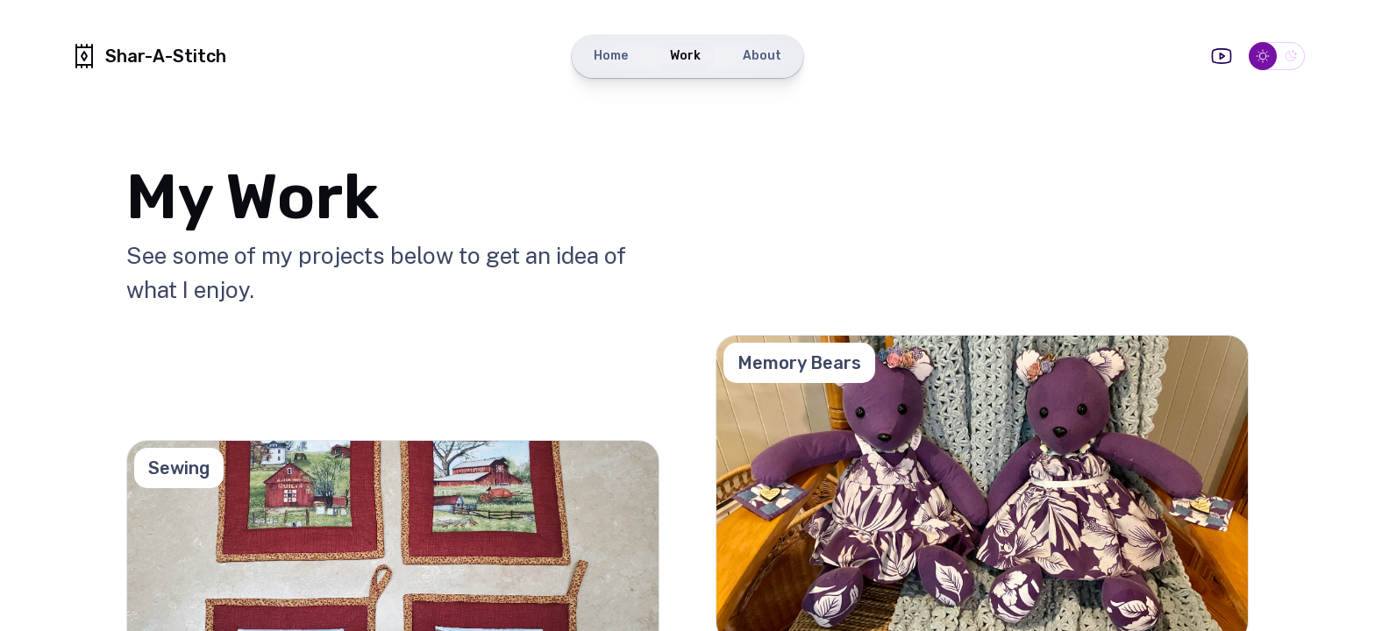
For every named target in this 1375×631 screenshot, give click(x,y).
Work (685, 55)
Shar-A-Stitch (148, 56)
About (762, 55)
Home (611, 55)
